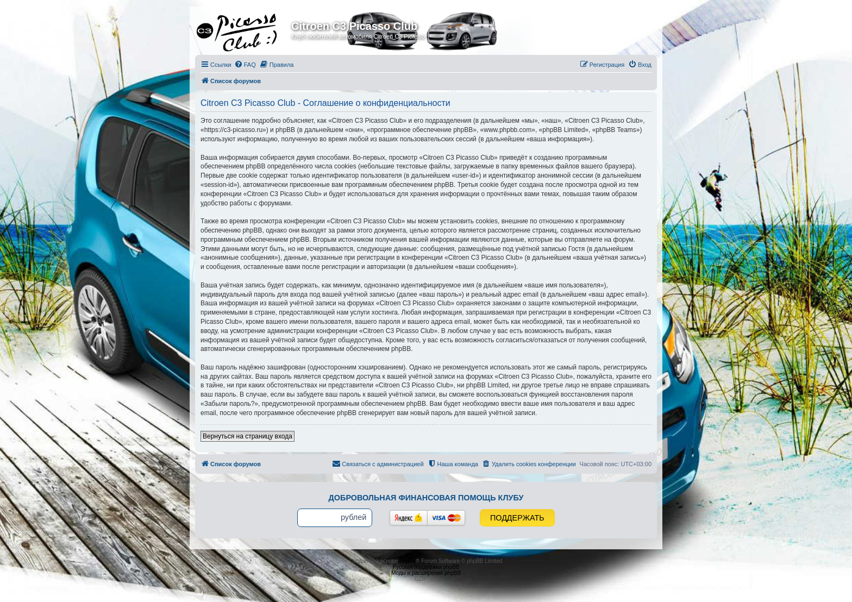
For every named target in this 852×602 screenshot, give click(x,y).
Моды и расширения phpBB (426, 573)
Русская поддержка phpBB (425, 567)
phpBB (407, 561)
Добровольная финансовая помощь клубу (426, 497)
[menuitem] (245, 64)
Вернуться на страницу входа (247, 436)
